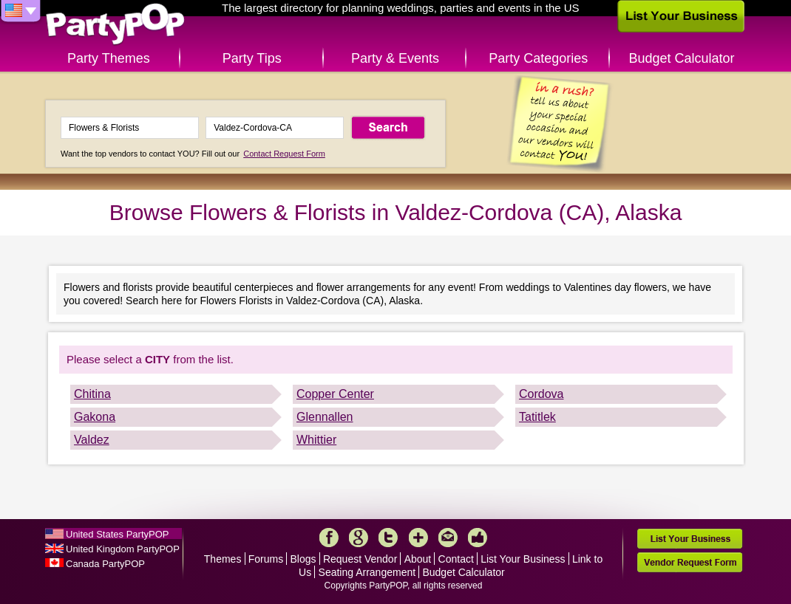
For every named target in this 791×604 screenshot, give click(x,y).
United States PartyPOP (117, 534)
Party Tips (252, 58)
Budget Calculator (682, 58)
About (418, 559)
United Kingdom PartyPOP (123, 549)
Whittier (316, 439)
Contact (456, 559)
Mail (448, 537)
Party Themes (108, 58)
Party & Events (395, 58)
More (418, 537)
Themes (223, 559)
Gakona (94, 417)
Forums (265, 559)
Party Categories (538, 58)
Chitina (92, 394)
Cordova (541, 394)
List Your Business (523, 559)
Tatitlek (537, 417)
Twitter (388, 537)
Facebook (329, 537)
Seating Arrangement (367, 572)
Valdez (91, 439)
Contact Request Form (284, 153)
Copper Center (335, 394)
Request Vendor (360, 559)
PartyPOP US (115, 25)
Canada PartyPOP (105, 563)
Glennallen (324, 417)
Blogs (303, 559)
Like (477, 537)
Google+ (358, 537)
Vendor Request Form (689, 562)
